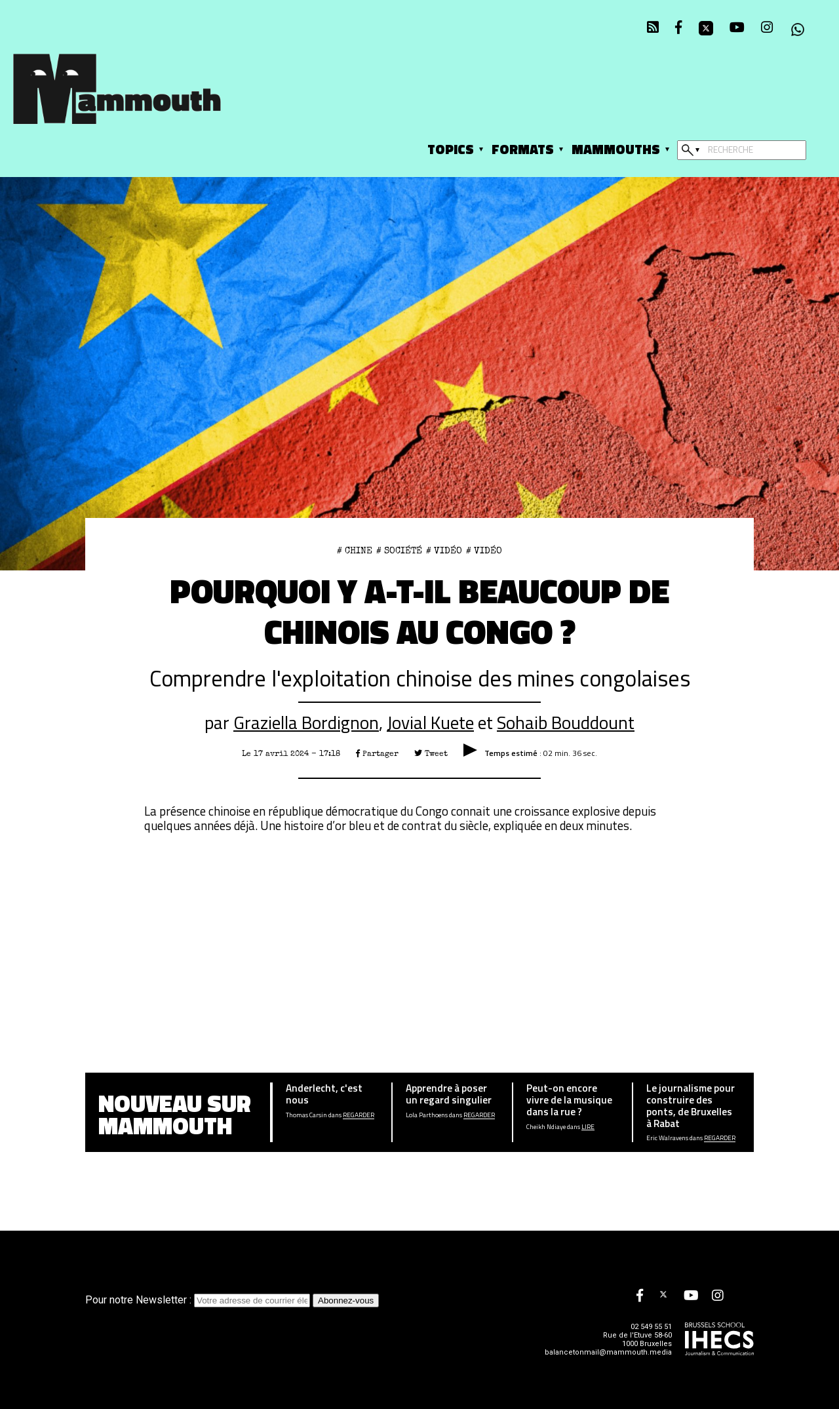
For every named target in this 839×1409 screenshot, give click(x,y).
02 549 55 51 (651, 1326)
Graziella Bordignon (306, 722)
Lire (588, 1127)
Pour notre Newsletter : (199, 1300)
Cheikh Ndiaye (546, 1127)
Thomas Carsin (306, 1115)
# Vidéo (444, 551)
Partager (377, 754)
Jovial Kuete (430, 722)
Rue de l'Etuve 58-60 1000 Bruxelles (637, 1339)
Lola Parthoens (427, 1115)
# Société (399, 551)
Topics (450, 149)
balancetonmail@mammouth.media (608, 1352)
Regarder (358, 1115)
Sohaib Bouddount (565, 722)
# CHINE (354, 551)
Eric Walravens (667, 1138)
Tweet (431, 754)
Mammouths (616, 149)
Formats (523, 149)
